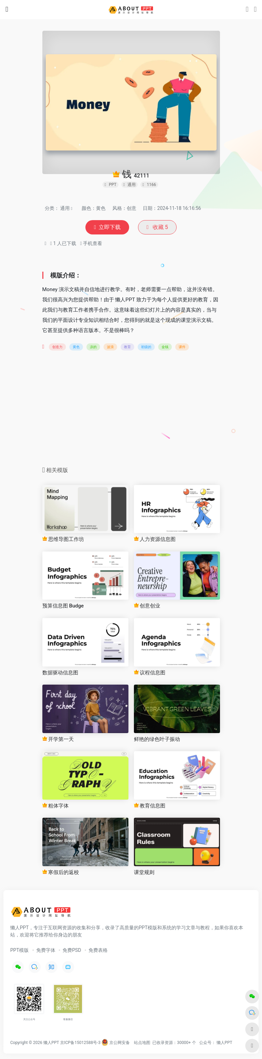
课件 (182, 347)
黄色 (76, 347)
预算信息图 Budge (63, 606)
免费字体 (45, 950)
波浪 (110, 347)
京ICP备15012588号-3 (80, 1042)
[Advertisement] (131, 410)
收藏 (157, 227)
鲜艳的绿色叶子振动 (157, 739)
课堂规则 (144, 872)
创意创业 (147, 606)
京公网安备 (115, 1042)
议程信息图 (150, 673)
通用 (65, 208)
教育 (127, 347)
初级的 (146, 347)
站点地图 (142, 1042)
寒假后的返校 (60, 872)
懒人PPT (224, 1042)
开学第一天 (58, 739)
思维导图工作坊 (63, 539)
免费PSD (72, 950)
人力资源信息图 (155, 539)
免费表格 (98, 950)
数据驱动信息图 (60, 673)
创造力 (57, 347)
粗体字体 (55, 806)
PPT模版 (19, 950)
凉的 (93, 347)
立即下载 (107, 227)
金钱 (165, 347)
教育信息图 (150, 806)
